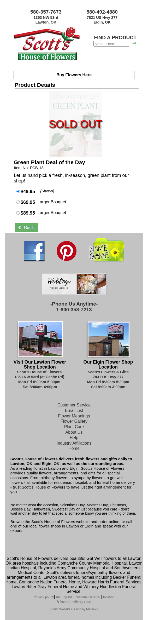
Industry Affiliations (74, 443)
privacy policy (44, 597)
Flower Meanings (74, 416)
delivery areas (81, 602)
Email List (74, 410)
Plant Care (74, 426)
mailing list (64, 597)
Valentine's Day (72, 505)
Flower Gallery (74, 421)
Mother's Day (97, 505)
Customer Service (74, 405)
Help (74, 437)
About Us (74, 432)
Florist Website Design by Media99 (74, 609)
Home (74, 448)
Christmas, (118, 505)
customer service (88, 597)
